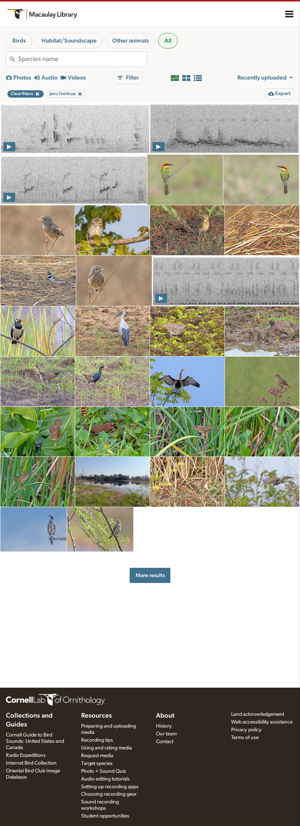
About (165, 715)
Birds (19, 41)
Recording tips (97, 740)
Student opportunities (105, 816)
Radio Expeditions (26, 755)
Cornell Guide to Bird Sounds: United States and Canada (35, 741)
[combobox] (82, 59)
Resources (96, 715)
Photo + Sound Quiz (103, 771)
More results (150, 575)
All (167, 41)
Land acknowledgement (257, 714)
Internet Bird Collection (31, 763)
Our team (166, 733)
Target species (97, 763)
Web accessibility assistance (262, 722)
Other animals (130, 41)
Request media (97, 755)
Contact (164, 741)
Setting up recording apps (110, 786)
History (164, 726)
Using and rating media (106, 748)
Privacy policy (246, 729)
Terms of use (245, 737)
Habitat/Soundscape (69, 41)
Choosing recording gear (109, 794)
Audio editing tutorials (105, 779)
